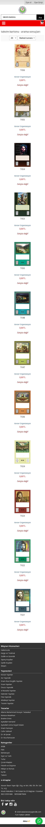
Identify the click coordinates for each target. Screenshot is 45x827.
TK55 (22, 119)
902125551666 (6, 794)
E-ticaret (18, 821)
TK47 (22, 367)
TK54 (22, 169)
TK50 (22, 268)
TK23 (22, 516)
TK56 (22, 70)
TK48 (22, 317)
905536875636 (20, 794)
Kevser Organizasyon (22, 77)
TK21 (22, 615)
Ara (40, 17)
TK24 (22, 466)
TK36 (22, 416)
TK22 (22, 565)
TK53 (22, 218)
